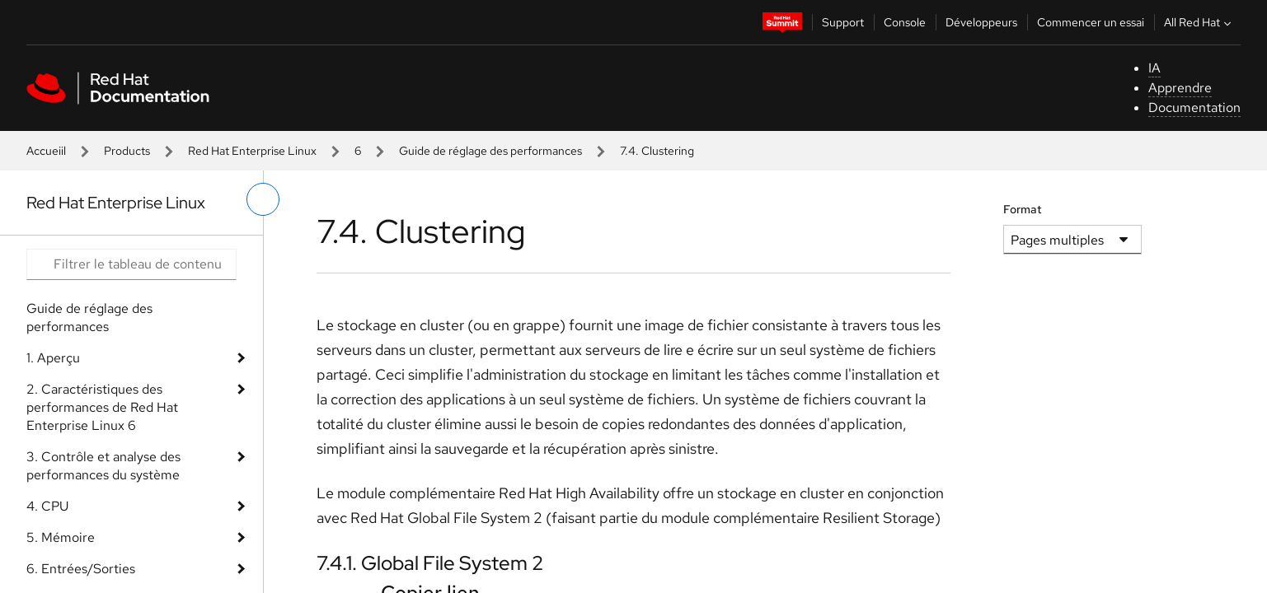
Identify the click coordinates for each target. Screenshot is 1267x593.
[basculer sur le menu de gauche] (262, 199)
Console (905, 22)
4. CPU (47, 506)
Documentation (1194, 107)
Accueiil (46, 150)
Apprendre (1180, 87)
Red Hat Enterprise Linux (252, 150)
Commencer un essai (1090, 22)
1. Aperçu (53, 358)
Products (127, 150)
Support (843, 22)
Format (1022, 209)
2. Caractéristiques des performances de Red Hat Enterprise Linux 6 (102, 407)
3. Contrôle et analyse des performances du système (103, 465)
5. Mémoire (60, 537)
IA (1154, 68)
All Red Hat (1199, 22)
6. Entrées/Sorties (80, 568)
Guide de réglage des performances (490, 150)
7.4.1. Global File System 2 (430, 563)
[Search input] (131, 264)
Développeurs (981, 22)
